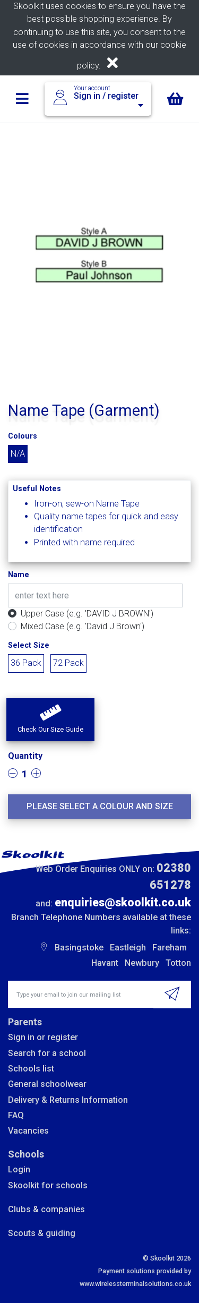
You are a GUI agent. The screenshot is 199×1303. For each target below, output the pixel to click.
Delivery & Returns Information (68, 1100)
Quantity (25, 756)
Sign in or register (43, 1037)
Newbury (142, 963)
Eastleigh (128, 947)
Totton (178, 963)
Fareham (169, 947)
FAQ (16, 1115)
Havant (104, 963)
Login (19, 1169)
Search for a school (47, 1053)
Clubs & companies (46, 1209)
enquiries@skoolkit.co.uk (123, 902)
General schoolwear (47, 1084)
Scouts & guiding (41, 1233)
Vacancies (28, 1131)
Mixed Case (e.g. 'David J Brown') (82, 626)
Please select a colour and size (100, 806)
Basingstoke (79, 947)
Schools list (31, 1069)
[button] (50, 720)
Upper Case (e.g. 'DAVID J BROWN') (87, 613)
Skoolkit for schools (48, 1185)
